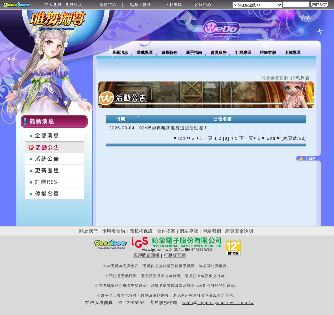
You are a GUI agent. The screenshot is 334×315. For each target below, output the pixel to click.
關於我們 (88, 231)
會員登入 (73, 4)
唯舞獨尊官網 (275, 78)
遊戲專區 (145, 52)
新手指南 (194, 52)
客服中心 (203, 4)
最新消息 (120, 52)
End (273, 138)
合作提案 (166, 231)
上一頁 (204, 138)
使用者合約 (113, 231)
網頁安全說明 (239, 231)
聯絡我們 (212, 231)
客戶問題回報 (146, 255)
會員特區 (108, 4)
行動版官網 (175, 255)
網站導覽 (189, 231)
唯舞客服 (268, 52)
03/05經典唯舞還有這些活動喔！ (173, 127)
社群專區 (243, 52)
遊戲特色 (169, 52)
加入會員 (53, 4)
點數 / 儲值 (140, 4)
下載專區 (173, 4)
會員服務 (219, 52)
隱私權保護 (141, 231)
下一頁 (247, 138)
